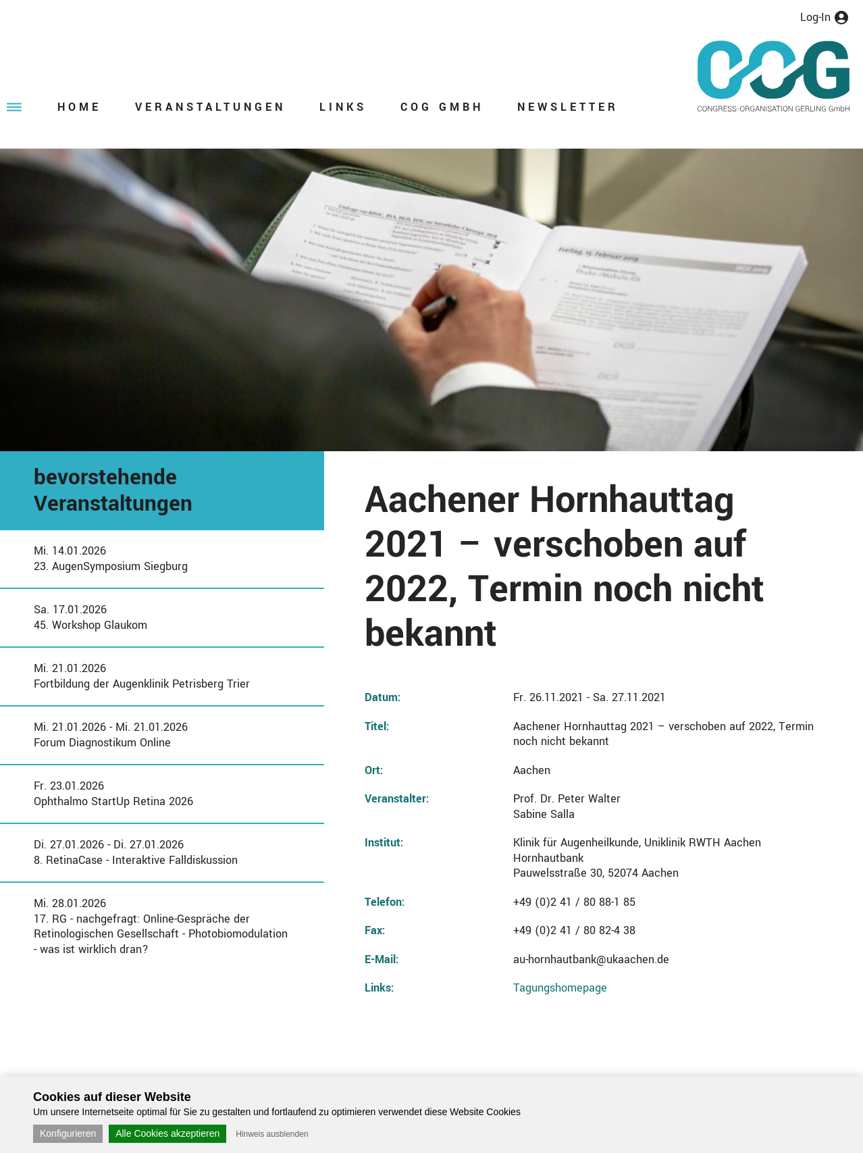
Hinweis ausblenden (272, 1134)
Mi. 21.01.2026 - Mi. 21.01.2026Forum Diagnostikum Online (111, 734)
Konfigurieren (68, 1133)
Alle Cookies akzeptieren (167, 1133)
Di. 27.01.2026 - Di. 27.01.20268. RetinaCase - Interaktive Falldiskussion (136, 852)
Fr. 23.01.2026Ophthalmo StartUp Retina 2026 (113, 793)
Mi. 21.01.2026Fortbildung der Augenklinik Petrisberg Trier (142, 676)
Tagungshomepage (560, 988)
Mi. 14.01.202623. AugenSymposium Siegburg (111, 558)
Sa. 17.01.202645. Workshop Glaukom (90, 617)
